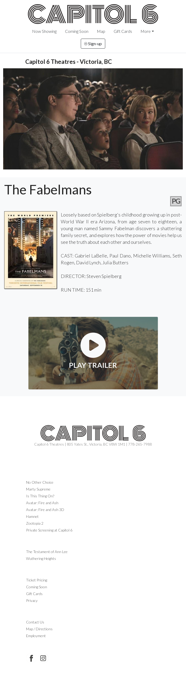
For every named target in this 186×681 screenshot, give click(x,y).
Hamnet (32, 516)
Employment (36, 635)
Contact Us (35, 622)
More (145, 31)
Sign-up (93, 43)
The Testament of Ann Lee (47, 551)
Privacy (32, 600)
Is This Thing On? (40, 496)
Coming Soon (76, 31)
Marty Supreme (38, 489)
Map (101, 31)
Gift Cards (123, 31)
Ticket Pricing (36, 580)
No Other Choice (39, 482)
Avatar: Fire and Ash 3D (45, 509)
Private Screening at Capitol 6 (49, 530)
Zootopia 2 (34, 523)
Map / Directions (39, 629)
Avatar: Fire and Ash (42, 503)
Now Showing (44, 31)
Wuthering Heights (41, 558)
